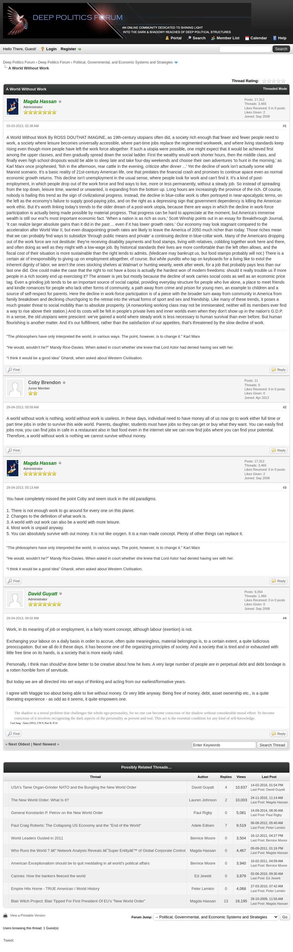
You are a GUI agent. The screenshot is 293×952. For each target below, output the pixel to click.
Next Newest (44, 744)
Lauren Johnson (203, 800)
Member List (228, 38)
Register (68, 49)
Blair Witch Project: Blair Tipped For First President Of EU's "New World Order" (78, 901)
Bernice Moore (202, 838)
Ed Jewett (202, 876)
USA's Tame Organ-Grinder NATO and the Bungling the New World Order (73, 787)
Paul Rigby (203, 812)
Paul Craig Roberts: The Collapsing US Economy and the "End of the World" (76, 825)
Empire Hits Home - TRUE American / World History (55, 888)
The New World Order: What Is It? (40, 800)
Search (199, 38)
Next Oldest (19, 744)
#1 (284, 126)
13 (226, 901)
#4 (284, 618)
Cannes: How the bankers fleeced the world (48, 876)
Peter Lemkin (275, 827)
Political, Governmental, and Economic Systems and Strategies (123, 62)
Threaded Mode (275, 88)
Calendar (259, 38)
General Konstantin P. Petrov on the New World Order (57, 812)
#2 (284, 407)
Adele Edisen (202, 825)
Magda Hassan (277, 802)
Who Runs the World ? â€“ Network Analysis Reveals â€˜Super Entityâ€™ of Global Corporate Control (98, 850)
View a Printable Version (27, 915)
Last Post (257, 789)
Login (51, 49)
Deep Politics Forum (19, 62)
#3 (284, 487)
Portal (176, 38)
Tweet (8, 940)
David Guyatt (203, 787)
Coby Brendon (44, 382)
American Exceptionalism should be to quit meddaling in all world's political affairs (80, 863)
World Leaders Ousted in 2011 (37, 838)
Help (282, 38)
